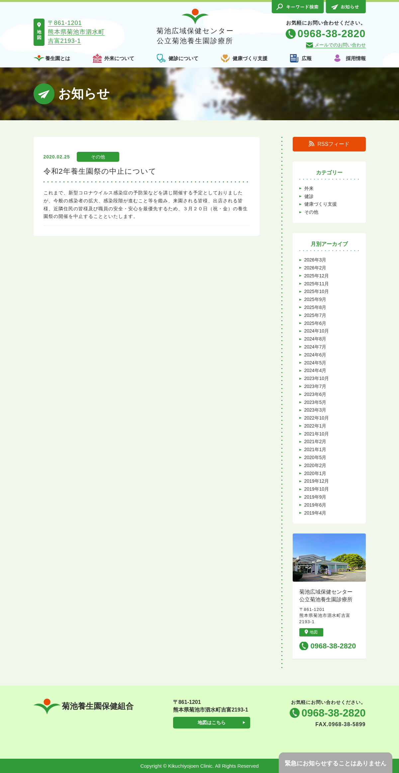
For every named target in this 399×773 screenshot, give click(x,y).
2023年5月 (315, 402)
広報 (307, 58)
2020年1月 (315, 473)
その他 (98, 156)
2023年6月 (315, 394)
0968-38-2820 (333, 646)
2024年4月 (315, 370)
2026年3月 (315, 259)
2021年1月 (315, 449)
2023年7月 (315, 386)
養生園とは (57, 58)
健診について (183, 58)
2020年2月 (315, 465)
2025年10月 (316, 291)
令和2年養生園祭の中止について (100, 171)
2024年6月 (315, 354)
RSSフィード (329, 144)
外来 (309, 188)
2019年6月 (315, 505)
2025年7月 (315, 315)
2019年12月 (316, 481)
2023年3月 (315, 410)
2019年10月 (316, 489)
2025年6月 (315, 323)
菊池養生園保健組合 (84, 706)
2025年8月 (315, 307)
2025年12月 (316, 275)
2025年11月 (316, 283)
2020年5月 (315, 457)
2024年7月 (315, 346)
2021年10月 (316, 433)
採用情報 (356, 58)
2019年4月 (315, 513)
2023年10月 (316, 378)
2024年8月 (315, 338)
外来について (119, 58)
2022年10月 (316, 418)
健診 (309, 196)
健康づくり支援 (250, 58)
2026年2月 (315, 267)
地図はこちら (212, 722)
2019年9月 (315, 497)
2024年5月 (315, 362)
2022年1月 (315, 426)
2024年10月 (316, 331)
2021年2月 (315, 441)
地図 (311, 631)
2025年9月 (315, 299)
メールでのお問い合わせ (340, 45)
